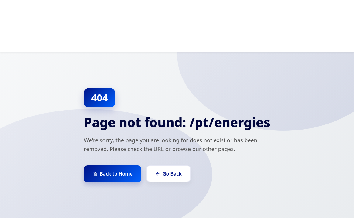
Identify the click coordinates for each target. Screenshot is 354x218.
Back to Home (112, 173)
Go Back (168, 173)
